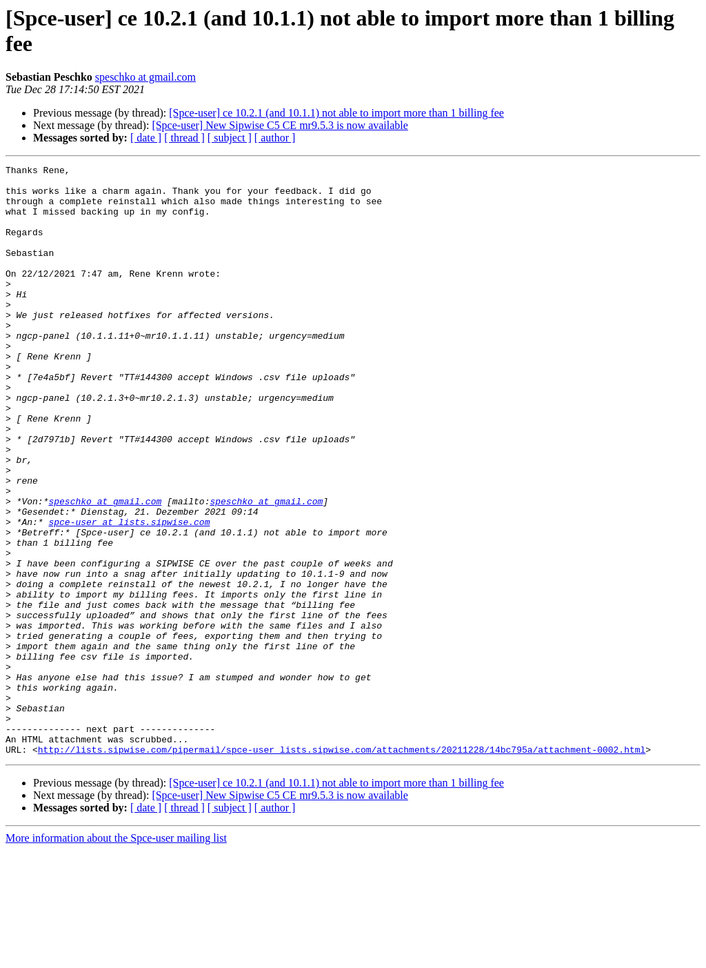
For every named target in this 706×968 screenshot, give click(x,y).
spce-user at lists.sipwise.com (129, 594)
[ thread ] (184, 138)
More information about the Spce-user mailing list (116, 956)
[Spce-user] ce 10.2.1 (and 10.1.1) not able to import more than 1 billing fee (336, 113)
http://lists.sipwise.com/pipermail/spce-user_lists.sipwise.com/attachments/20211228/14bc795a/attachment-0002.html (341, 867)
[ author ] (275, 138)
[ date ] (145, 138)
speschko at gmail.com (145, 77)
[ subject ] (230, 138)
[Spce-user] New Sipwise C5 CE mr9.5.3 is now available (279, 125)
